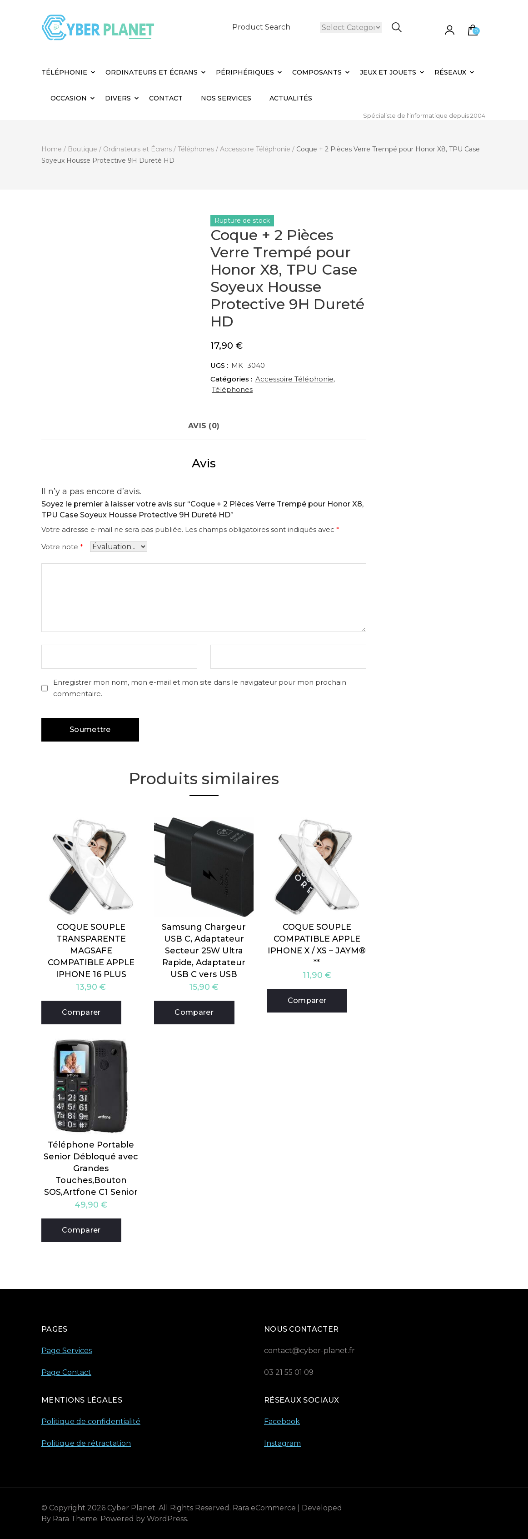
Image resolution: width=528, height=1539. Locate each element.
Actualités (290, 98)
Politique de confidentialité (90, 1421)
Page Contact (66, 1372)
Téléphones (232, 389)
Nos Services (226, 98)
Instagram (282, 1443)
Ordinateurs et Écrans (151, 72)
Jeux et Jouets (388, 72)
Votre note (62, 546)
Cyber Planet (131, 1508)
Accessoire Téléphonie (294, 379)
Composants (317, 72)
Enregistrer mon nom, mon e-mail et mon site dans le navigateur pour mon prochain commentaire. (199, 688)
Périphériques (245, 72)
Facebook (282, 1421)
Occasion (68, 98)
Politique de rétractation (86, 1443)
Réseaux (450, 72)
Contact (166, 98)
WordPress (167, 1518)
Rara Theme (75, 1518)
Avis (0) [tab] (203, 425)
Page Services (66, 1350)
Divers (118, 98)
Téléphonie (64, 72)
